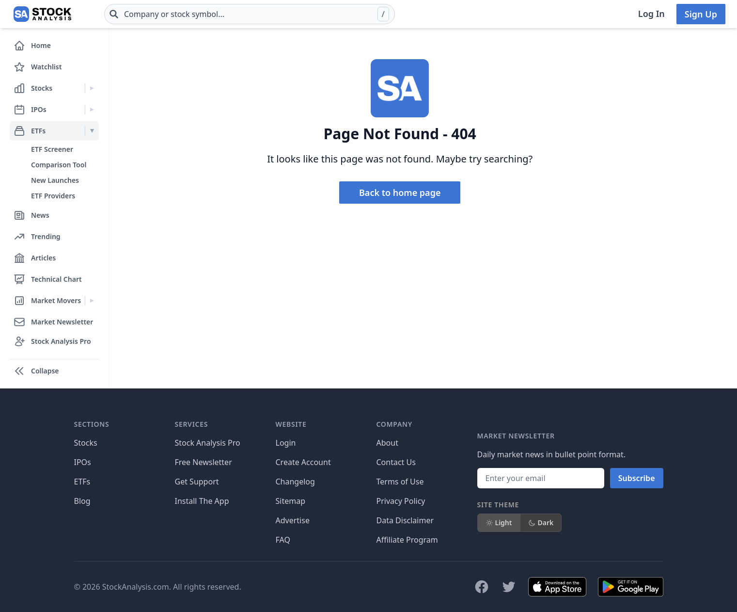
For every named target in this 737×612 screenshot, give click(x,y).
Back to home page (399, 192)
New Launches (55, 180)
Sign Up (701, 14)
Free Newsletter (203, 462)
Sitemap (291, 501)
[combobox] (249, 14)
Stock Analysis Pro (207, 442)
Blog (82, 501)
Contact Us (396, 462)
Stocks (85, 442)
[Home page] (42, 14)
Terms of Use (400, 481)
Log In (651, 13)
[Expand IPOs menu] (92, 109)
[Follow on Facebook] (481, 587)
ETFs (82, 481)
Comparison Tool (58, 164)
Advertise (293, 520)
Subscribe (636, 478)
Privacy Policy (400, 501)
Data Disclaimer (405, 520)
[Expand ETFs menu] (92, 131)
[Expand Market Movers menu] (92, 301)
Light (499, 522)
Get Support (197, 481)
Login (286, 442)
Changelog (295, 481)
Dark (541, 522)
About (387, 442)
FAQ (283, 539)
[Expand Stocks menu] (92, 88)
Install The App (202, 501)
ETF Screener (52, 149)
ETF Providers (53, 195)
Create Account (303, 462)
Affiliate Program (407, 539)
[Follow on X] (509, 587)
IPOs (82, 462)
